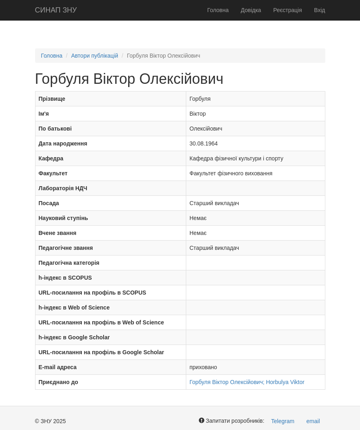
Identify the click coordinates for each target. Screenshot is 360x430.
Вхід (319, 10)
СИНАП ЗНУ (56, 10)
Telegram (283, 421)
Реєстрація (287, 10)
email (313, 421)
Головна (218, 10)
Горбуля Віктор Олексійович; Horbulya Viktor (246, 382)
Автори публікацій (94, 55)
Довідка (251, 10)
